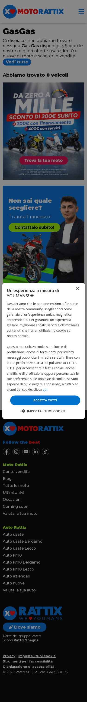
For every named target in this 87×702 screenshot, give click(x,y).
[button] (44, 411)
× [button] (77, 288)
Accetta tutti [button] (45, 400)
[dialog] (43, 351)
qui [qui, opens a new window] (45, 389)
